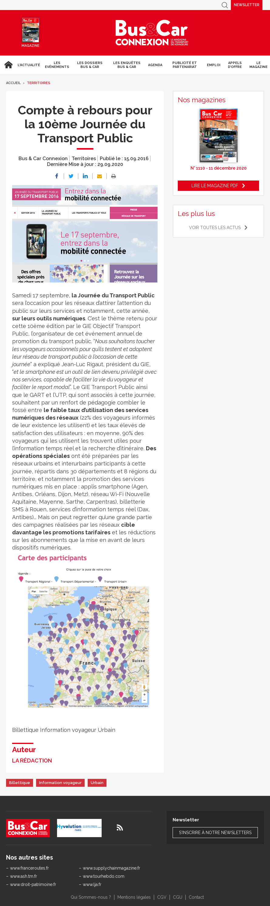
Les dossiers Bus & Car (90, 65)
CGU (177, 897)
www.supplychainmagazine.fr (111, 868)
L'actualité (29, 65)
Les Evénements (57, 65)
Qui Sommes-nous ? (91, 897)
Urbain (97, 782)
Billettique (19, 782)
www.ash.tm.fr (23, 876)
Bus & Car (152, 32)
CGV (162, 897)
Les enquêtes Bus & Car (126, 65)
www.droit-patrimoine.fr (33, 884)
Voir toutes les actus (215, 227)
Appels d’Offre (235, 65)
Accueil (7, 65)
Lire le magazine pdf (214, 185)
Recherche (224, 5)
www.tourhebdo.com (103, 876)
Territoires (38, 83)
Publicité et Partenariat (184, 65)
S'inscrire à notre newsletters (215, 832)
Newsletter (246, 5)
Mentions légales (134, 897)
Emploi (213, 65)
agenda (155, 65)
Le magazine (258, 65)
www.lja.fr (92, 884)
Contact (196, 897)
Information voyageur (60, 782)
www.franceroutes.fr (29, 868)
